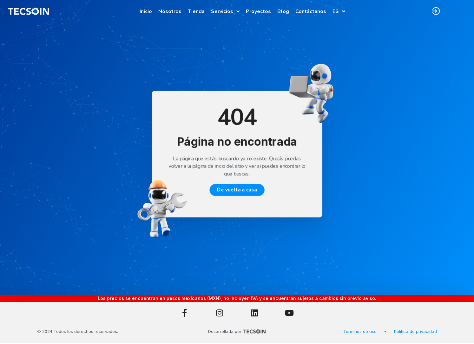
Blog (283, 11)
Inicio (146, 11)
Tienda (196, 11)
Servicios (225, 11)
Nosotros (169, 11)
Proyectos (258, 11)
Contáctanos (310, 11)
